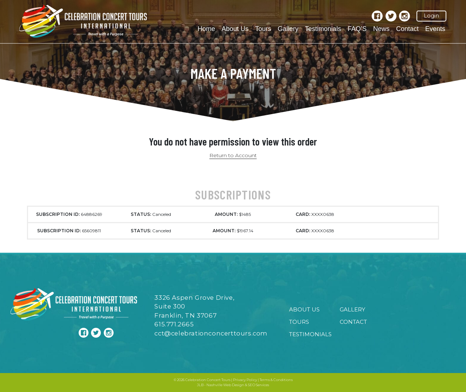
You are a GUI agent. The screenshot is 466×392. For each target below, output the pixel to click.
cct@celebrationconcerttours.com (211, 333)
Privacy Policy (245, 380)
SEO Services (258, 385)
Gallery (288, 28)
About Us (235, 28)
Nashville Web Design (225, 385)
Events (435, 28)
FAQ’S (357, 28)
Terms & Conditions (276, 380)
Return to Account (233, 155)
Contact (407, 28)
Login (431, 15)
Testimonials (323, 28)
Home (206, 28)
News (381, 28)
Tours (263, 28)
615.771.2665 (174, 324)
